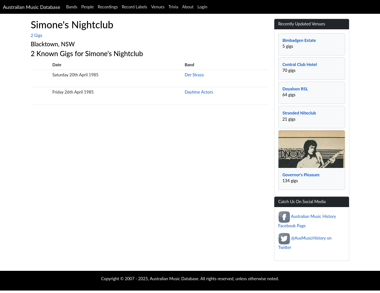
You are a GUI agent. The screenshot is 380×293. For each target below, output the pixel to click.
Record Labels (134, 6)
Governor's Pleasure (301, 174)
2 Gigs (36, 35)
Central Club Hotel (299, 64)
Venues (158, 6)
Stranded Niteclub (299, 112)
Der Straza (194, 74)
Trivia (173, 6)
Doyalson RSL (295, 88)
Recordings (108, 6)
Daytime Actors (199, 92)
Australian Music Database (31, 7)
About (187, 6)
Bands (71, 6)
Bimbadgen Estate (299, 40)
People (87, 6)
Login (202, 6)
